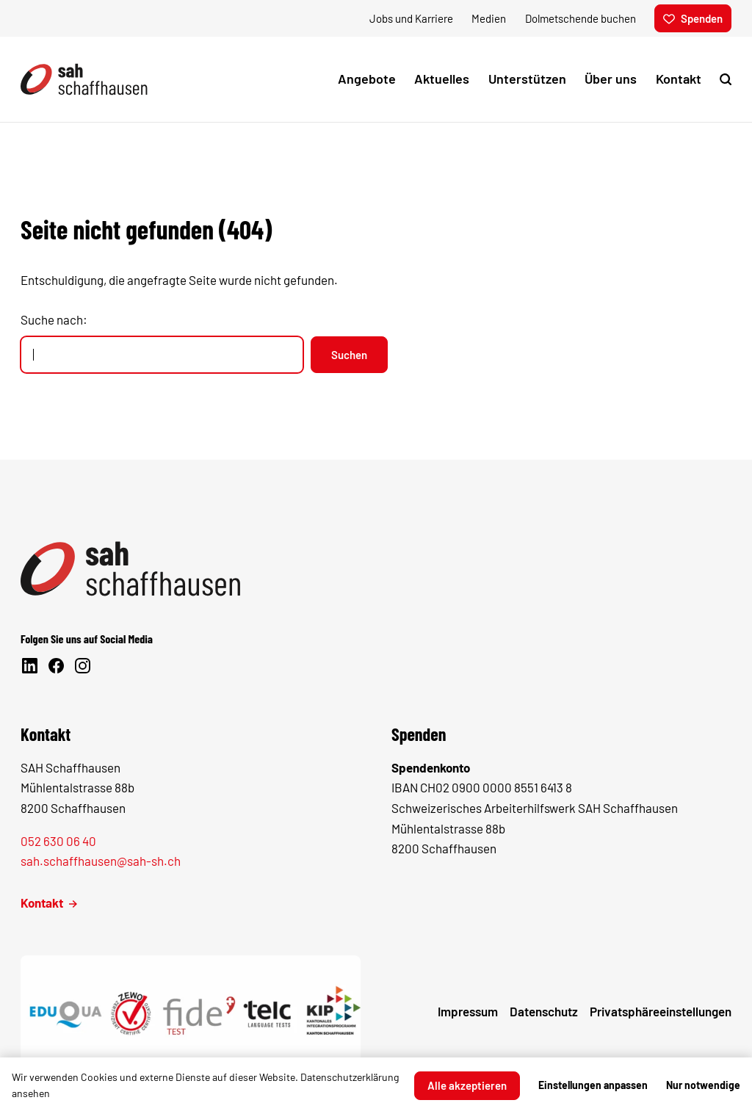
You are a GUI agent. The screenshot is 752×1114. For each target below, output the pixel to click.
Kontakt (678, 78)
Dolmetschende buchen (580, 18)
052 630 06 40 (58, 840)
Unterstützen (527, 78)
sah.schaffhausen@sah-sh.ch (101, 861)
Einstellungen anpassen (593, 1085)
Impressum (468, 1011)
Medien (488, 18)
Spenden (693, 18)
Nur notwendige (703, 1085)
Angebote (367, 78)
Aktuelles (441, 78)
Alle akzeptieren (467, 1085)
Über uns (611, 78)
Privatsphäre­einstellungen (660, 1011)
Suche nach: (54, 319)
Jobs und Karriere (411, 18)
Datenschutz (544, 1011)
